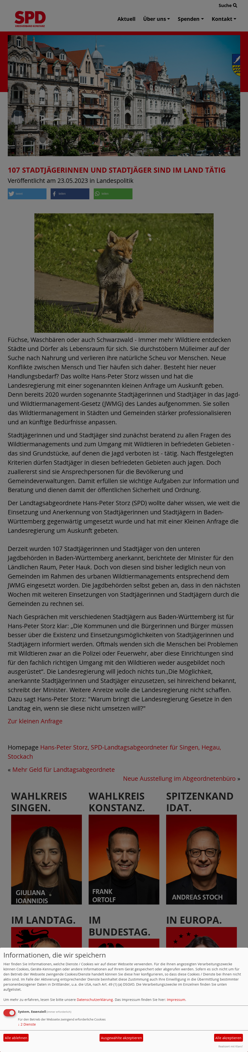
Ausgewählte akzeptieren (121, 1038)
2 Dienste (27, 1024)
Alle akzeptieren (228, 1038)
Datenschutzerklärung (95, 999)
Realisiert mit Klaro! (230, 1046)
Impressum (176, 999)
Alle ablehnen (16, 1038)
